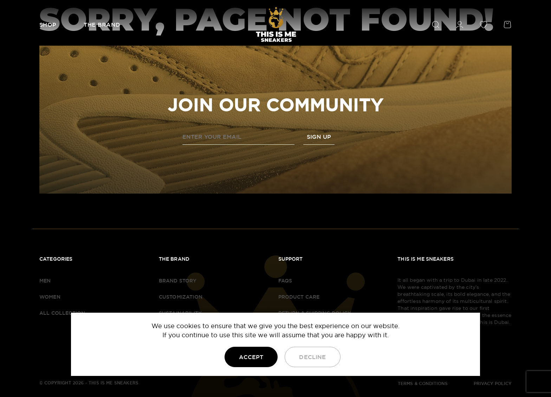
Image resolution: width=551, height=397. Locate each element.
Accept (251, 357)
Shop (47, 24)
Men (45, 281)
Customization (180, 297)
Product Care (299, 297)
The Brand (102, 24)
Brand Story (178, 281)
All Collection (62, 313)
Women (49, 297)
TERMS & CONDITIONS (423, 383)
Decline (312, 357)
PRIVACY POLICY (493, 383)
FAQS (285, 281)
